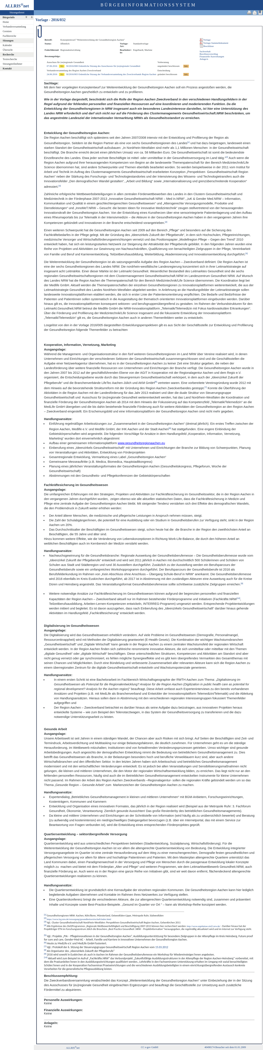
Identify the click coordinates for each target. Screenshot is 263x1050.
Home (6, 22)
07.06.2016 (52, 66)
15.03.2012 (161, 947)
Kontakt (7, 68)
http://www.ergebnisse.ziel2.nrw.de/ (203, 926)
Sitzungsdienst (17, 12)
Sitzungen (8, 40)
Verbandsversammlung (14, 26)
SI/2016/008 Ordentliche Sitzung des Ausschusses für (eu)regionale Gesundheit (103, 66)
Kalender (7, 45)
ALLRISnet (72, 1047)
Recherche (8, 54)
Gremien (7, 31)
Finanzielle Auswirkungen (212, 56)
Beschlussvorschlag (209, 54)
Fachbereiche (9, 35)
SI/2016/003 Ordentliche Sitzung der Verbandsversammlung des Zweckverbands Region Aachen (111, 74)
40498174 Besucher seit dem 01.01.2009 (225, 1047)
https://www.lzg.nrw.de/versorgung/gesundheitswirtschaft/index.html (79, 919)
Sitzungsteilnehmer (12, 63)
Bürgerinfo (9, 17)
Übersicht (8, 49)
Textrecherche (10, 59)
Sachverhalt (205, 51)
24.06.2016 (52, 74)
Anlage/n (204, 59)
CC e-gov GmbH (149, 1047)
